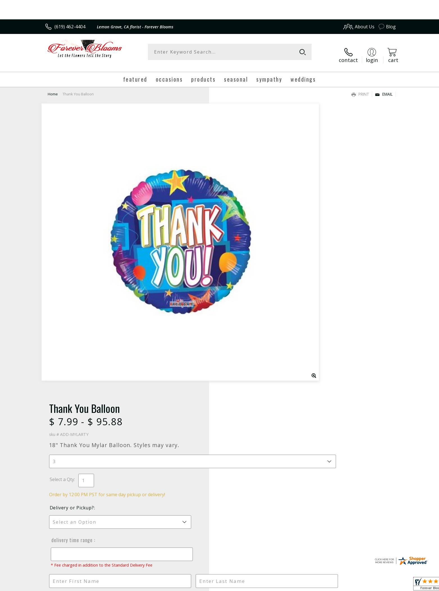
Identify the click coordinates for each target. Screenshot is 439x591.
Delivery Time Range (241, 234)
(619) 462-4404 (69, 27)
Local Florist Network (346, 585)
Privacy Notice (307, 585)
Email (384, 88)
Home (53, 88)
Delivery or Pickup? (242, 202)
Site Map (381, 585)
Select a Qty (232, 174)
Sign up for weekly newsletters (290, 375)
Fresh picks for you (170, 379)
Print (360, 88)
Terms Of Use (274, 585)
